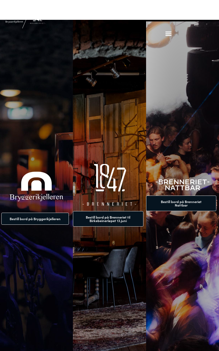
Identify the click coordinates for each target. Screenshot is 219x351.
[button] (169, 33)
